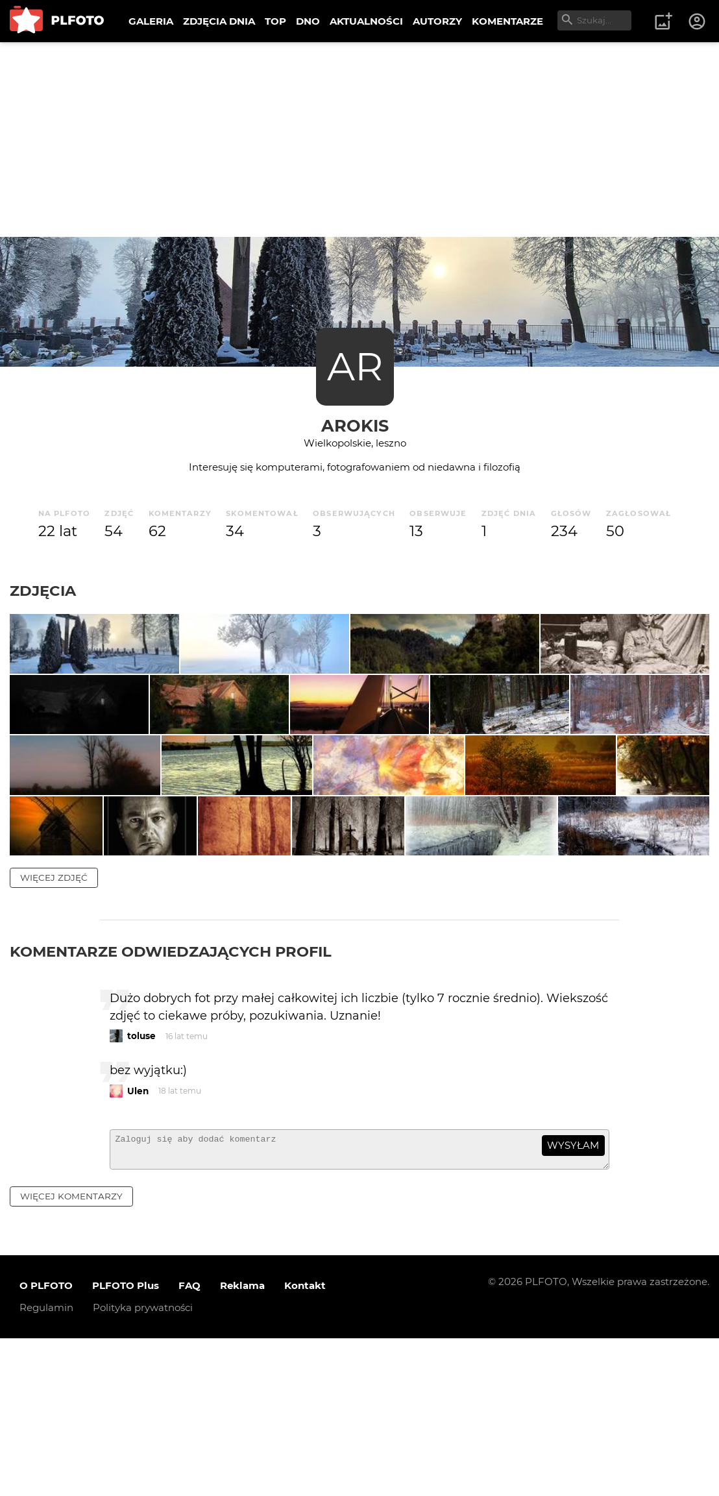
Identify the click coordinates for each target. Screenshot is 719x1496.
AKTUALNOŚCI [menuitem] (366, 21)
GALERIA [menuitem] (150, 21)
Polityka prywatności (143, 1466)
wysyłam (573, 1298)
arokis (355, 425)
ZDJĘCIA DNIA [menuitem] (219, 21)
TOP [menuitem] (275, 21)
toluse (141, 1188)
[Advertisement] (359, 139)
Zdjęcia (43, 591)
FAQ (189, 1444)
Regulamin (46, 1466)
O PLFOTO (46, 1444)
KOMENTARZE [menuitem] (507, 21)
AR (355, 366)
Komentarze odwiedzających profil (171, 1103)
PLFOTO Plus (125, 1444)
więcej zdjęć (54, 1029)
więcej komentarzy (71, 1354)
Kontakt (305, 1444)
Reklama (242, 1444)
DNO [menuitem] (308, 21)
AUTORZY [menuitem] (437, 21)
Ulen (138, 1243)
